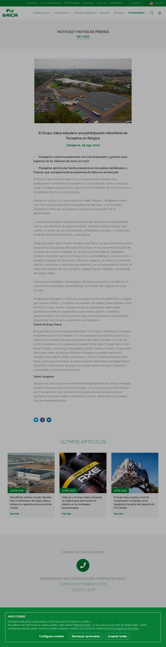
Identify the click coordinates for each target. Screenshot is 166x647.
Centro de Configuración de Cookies (121, 628)
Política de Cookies (82, 625)
